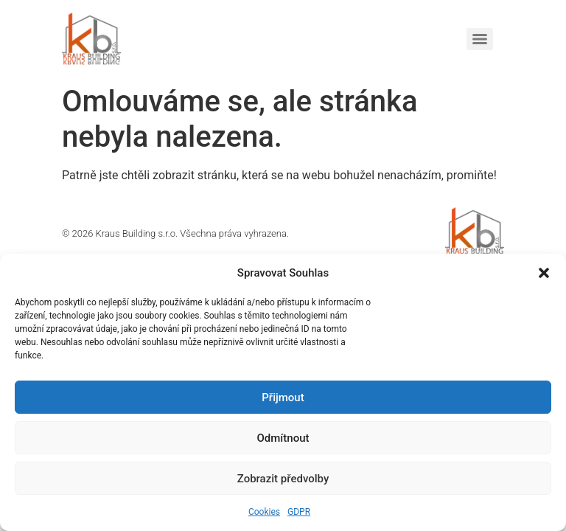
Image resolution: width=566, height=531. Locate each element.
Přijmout (283, 397)
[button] (544, 273)
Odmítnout (283, 438)
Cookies (264, 512)
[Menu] (480, 39)
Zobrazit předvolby (283, 478)
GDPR (298, 512)
